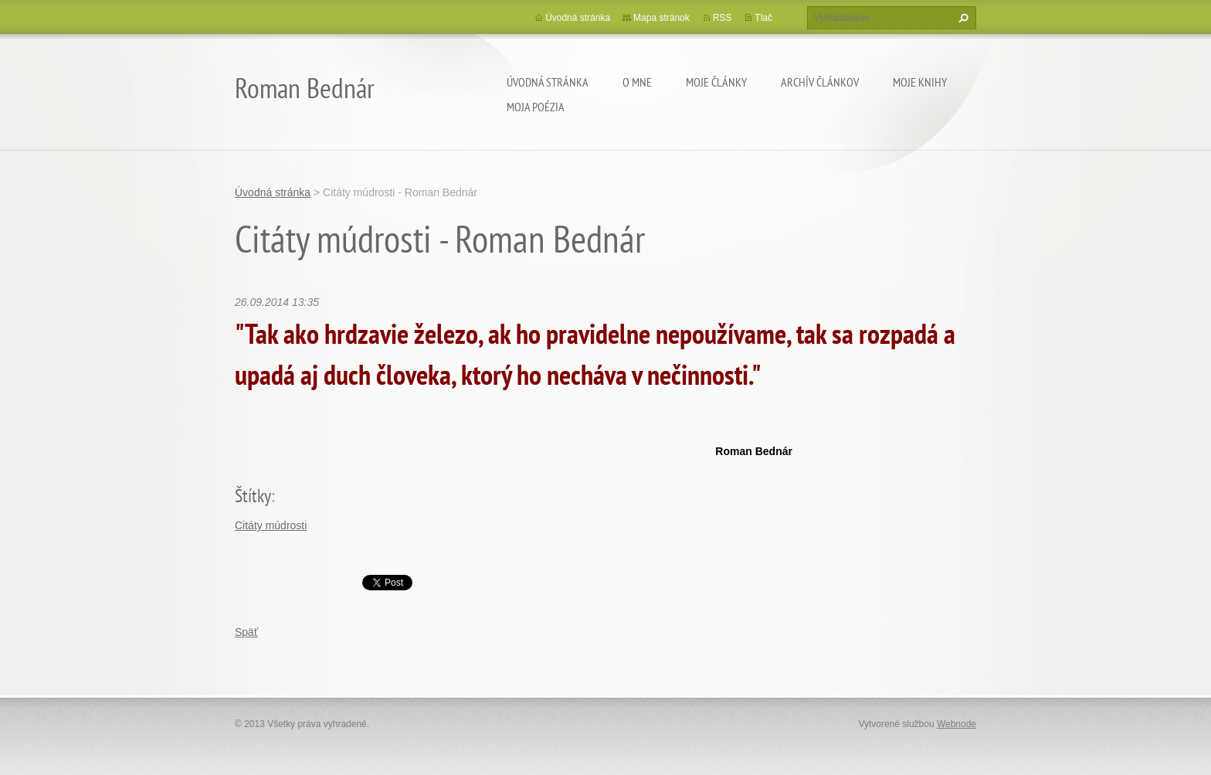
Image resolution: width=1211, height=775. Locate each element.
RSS (722, 17)
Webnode (956, 724)
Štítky (253, 496)
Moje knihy (920, 82)
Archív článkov (820, 82)
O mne (637, 82)
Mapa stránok (661, 17)
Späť (246, 632)
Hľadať (961, 17)
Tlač (763, 17)
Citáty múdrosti (271, 525)
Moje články (716, 82)
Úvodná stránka (548, 82)
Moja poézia (536, 106)
